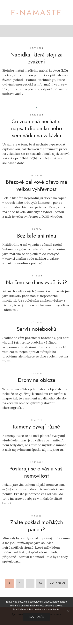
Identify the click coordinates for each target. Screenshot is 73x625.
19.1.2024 (36, 275)
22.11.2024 (36, 48)
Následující (57, 583)
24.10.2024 (36, 114)
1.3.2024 (36, 229)
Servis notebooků (36, 329)
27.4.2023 (36, 373)
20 (40, 583)
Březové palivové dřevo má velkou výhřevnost (36, 185)
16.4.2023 (36, 420)
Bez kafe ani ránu (36, 236)
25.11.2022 (36, 462)
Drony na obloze (36, 380)
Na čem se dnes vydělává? (36, 282)
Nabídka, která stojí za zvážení (36, 58)
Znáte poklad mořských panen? (36, 525)
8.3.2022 (36, 515)
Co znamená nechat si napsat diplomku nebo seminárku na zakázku (36, 128)
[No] (68, 611)
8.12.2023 (36, 322)
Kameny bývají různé (36, 427)
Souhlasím (36, 617)
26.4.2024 (36, 175)
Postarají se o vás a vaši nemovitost (36, 472)
